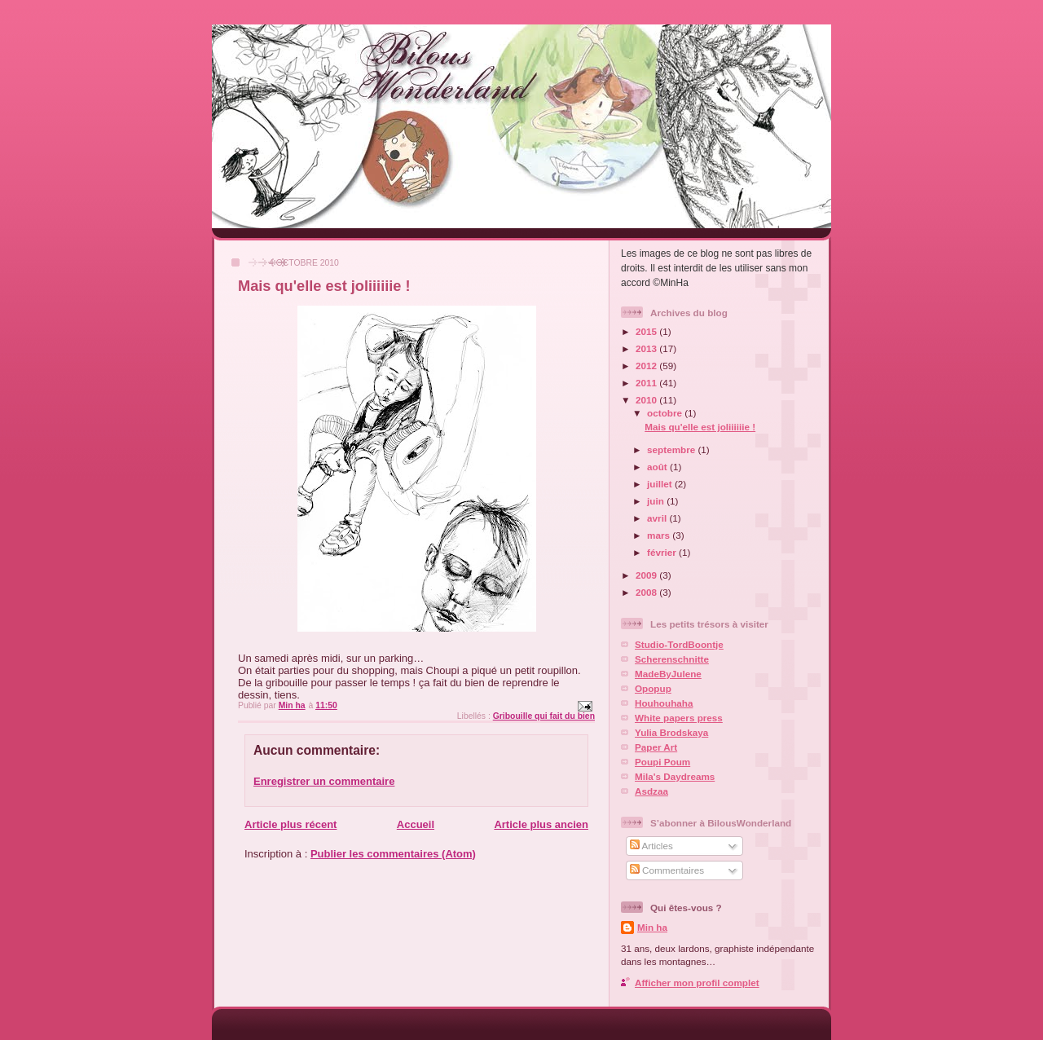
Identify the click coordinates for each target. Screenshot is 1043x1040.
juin (657, 501)
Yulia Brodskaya (671, 732)
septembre (672, 449)
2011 (647, 382)
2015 (647, 331)
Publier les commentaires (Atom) (393, 854)
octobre (665, 413)
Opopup (653, 688)
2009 (647, 575)
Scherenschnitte (672, 659)
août (658, 466)
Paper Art (656, 747)
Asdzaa (651, 791)
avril (658, 518)
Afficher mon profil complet (697, 982)
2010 (647, 399)
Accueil (415, 824)
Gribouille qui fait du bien (544, 716)
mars (659, 535)
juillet (661, 483)
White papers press (679, 717)
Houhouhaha (664, 703)
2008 (647, 592)
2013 (647, 348)
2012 (647, 365)
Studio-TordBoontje (679, 644)
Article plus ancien (541, 824)
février (663, 552)
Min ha (652, 927)
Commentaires (667, 870)
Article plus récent (290, 824)
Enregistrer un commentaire (323, 781)
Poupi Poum (662, 761)
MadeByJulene (668, 673)
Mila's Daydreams (675, 776)
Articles (651, 845)
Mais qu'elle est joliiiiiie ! (700, 426)
